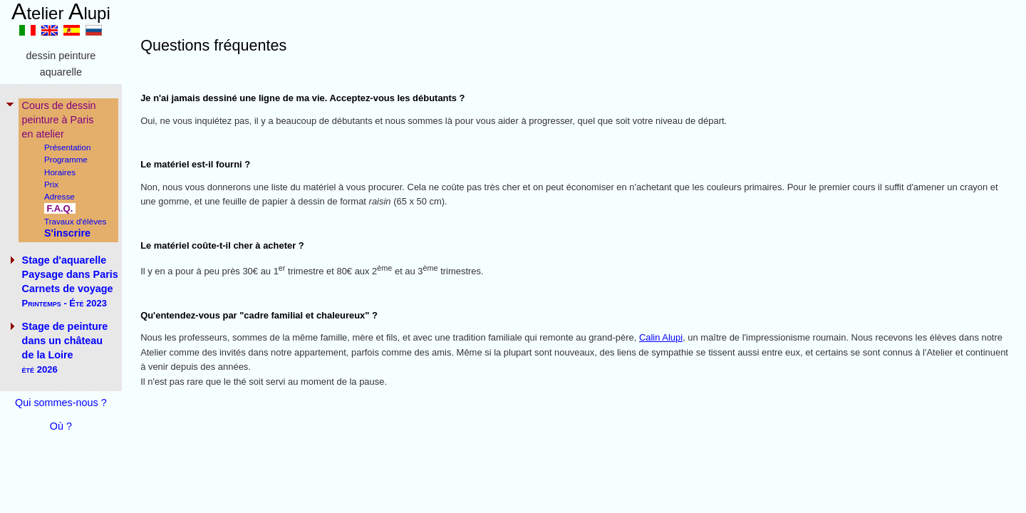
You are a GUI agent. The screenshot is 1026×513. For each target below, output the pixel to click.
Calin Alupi (661, 337)
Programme (66, 159)
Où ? (61, 426)
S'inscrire (67, 233)
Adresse (59, 196)
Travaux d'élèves (75, 221)
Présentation (67, 147)
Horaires (60, 172)
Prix (51, 184)
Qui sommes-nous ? (61, 402)
